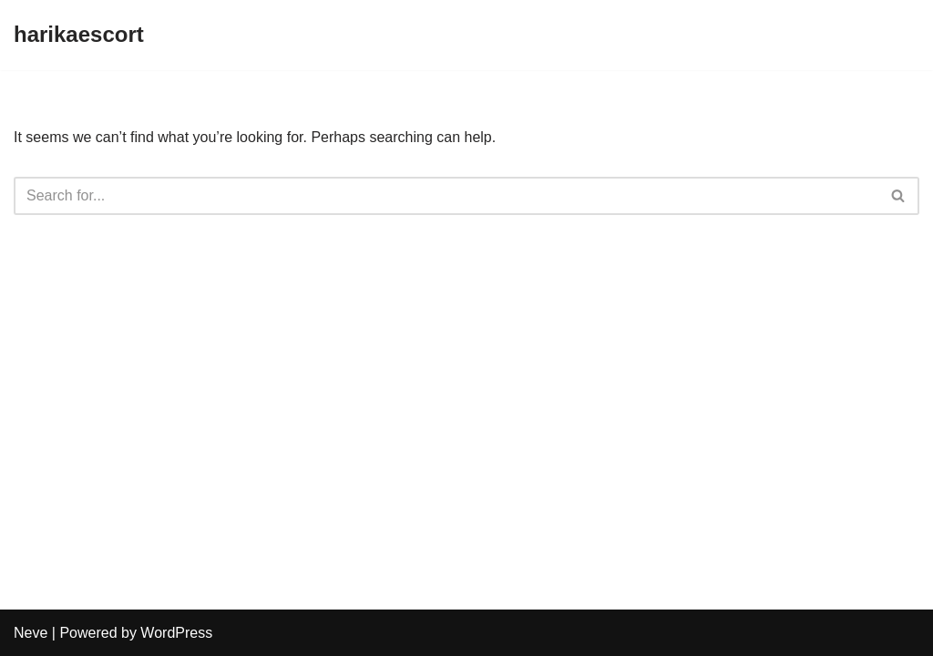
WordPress (176, 633)
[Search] (446, 196)
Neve (30, 633)
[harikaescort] (79, 35)
